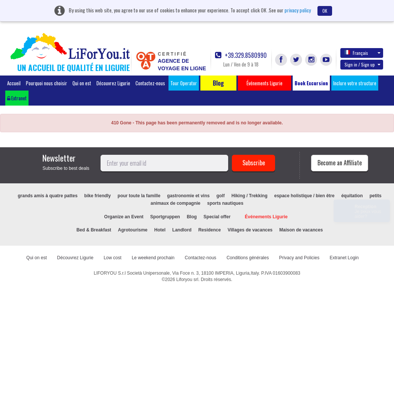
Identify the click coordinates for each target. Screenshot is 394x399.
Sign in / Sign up (362, 64)
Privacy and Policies (299, 257)
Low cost (112, 257)
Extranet (17, 98)
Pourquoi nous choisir (46, 83)
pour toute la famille (138, 195)
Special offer (216, 216)
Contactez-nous (150, 83)
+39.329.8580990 (241, 55)
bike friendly (97, 195)
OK (324, 11)
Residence (209, 230)
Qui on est (81, 83)
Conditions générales (248, 257)
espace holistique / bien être (304, 195)
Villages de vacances (249, 230)
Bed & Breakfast (94, 230)
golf (221, 195)
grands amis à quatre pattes (47, 195)
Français (362, 52)
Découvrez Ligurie (113, 83)
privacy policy (297, 10)
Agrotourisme (132, 230)
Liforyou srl (187, 279)
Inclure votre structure (354, 83)
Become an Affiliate (339, 162)
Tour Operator (183, 83)
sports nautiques (225, 203)
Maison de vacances (301, 230)
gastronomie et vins (188, 195)
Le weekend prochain (153, 257)
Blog (192, 216)
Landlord (181, 230)
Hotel (159, 230)
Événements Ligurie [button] (264, 83)
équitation (351, 195)
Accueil (14, 83)
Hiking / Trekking (250, 195)
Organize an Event (124, 216)
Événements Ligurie (266, 216)
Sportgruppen (165, 216)
